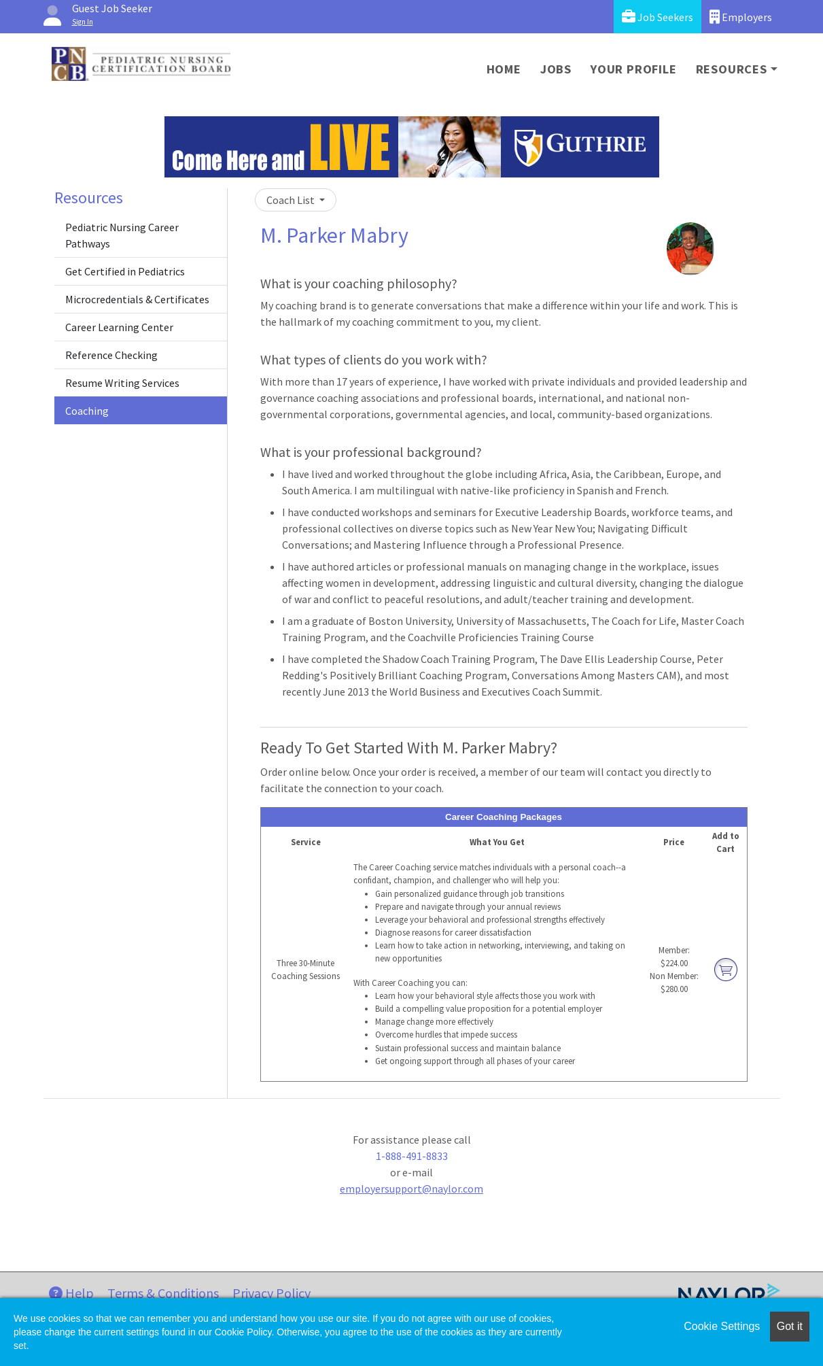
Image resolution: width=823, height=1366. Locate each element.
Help (71, 1292)
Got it (790, 1326)
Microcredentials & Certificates (137, 299)
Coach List (291, 200)
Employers (741, 16)
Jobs (556, 69)
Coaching (87, 410)
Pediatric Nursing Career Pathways (122, 235)
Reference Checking (111, 355)
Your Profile (634, 69)
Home (504, 69)
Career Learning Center (119, 327)
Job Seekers (657, 16)
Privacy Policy (271, 1292)
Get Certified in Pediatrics (125, 271)
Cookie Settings (722, 1326)
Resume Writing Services (122, 383)
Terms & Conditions (163, 1292)
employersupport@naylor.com (411, 1188)
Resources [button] (731, 69)
